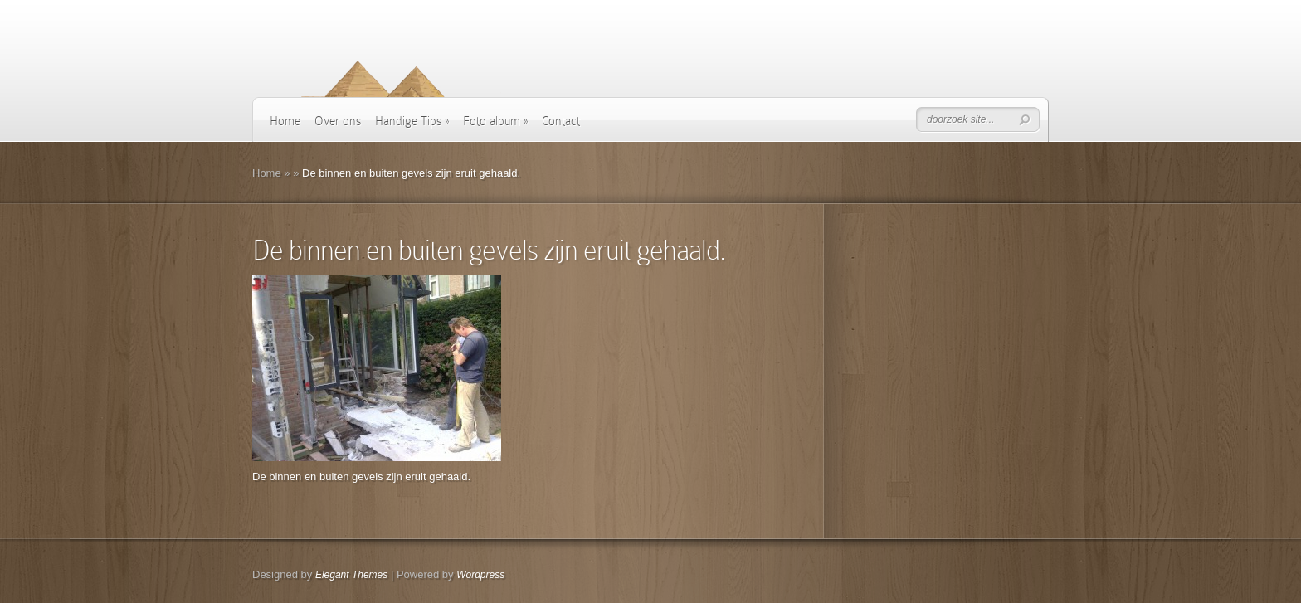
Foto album (495, 121)
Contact (561, 121)
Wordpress (480, 575)
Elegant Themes (351, 575)
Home (285, 121)
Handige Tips (412, 121)
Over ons (337, 121)
